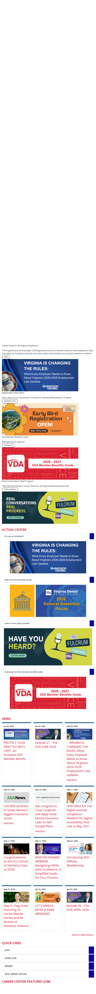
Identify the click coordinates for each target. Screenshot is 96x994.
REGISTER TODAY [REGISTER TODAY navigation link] (10, 401)
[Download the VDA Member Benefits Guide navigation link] (48, 672)
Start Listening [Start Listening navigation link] (10, 489)
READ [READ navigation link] (6, 357)
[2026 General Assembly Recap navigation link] (48, 580)
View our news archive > (83, 934)
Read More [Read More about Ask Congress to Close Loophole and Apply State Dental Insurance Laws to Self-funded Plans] (40, 831)
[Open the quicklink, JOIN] (48, 950)
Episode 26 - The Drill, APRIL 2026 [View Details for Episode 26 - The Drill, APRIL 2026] (78, 908)
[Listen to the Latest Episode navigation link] (48, 623)
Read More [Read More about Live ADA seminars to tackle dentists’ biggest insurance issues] (9, 823)
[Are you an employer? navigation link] (48, 536)
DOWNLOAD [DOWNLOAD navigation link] (8, 445)
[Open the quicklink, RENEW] (48, 966)
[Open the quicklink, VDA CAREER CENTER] (48, 974)
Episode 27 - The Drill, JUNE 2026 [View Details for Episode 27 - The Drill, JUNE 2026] (46, 745)
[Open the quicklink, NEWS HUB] (48, 958)
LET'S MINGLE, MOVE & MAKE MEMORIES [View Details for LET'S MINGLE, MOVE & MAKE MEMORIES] (45, 910)
